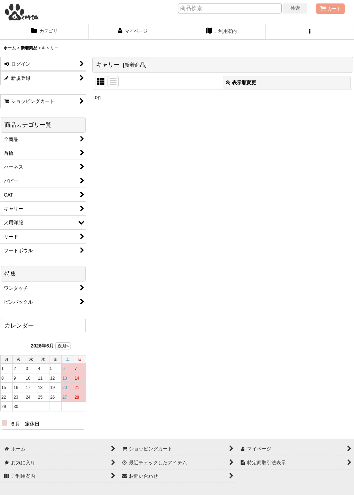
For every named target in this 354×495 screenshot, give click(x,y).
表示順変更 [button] (241, 82)
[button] (310, 31)
